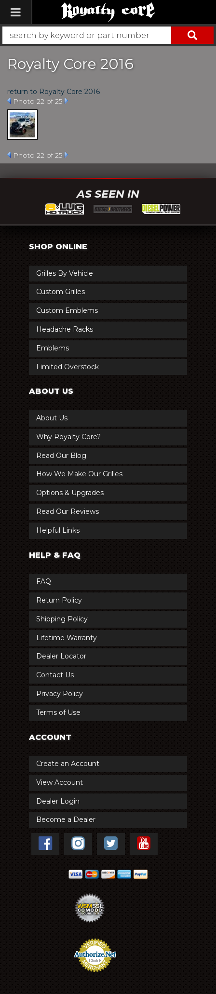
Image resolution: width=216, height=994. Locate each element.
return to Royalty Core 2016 (53, 91)
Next (66, 101)
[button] (108, 35)
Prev (9, 101)
